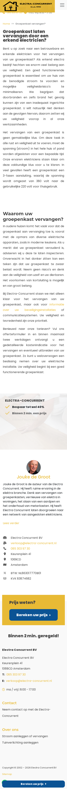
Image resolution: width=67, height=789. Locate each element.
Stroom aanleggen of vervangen (25, 736)
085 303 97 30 (14, 12)
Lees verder (11, 523)
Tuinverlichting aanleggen (20, 742)
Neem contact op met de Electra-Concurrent (26, 712)
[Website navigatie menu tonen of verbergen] (62, 5)
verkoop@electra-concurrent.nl (29, 543)
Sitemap (7, 774)
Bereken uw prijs (33, 614)
